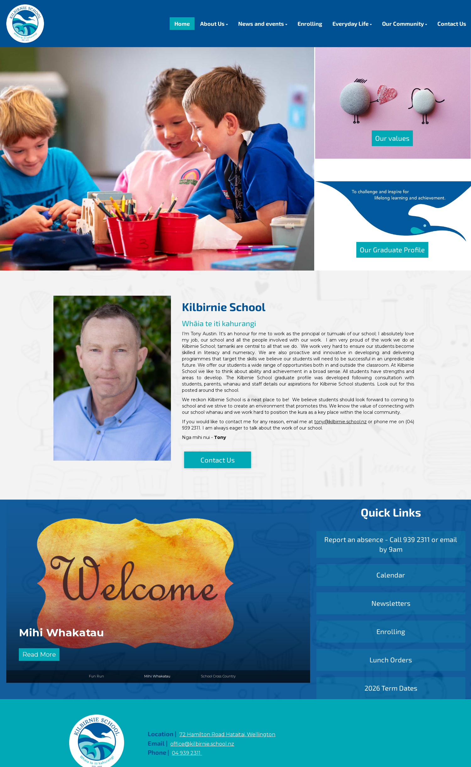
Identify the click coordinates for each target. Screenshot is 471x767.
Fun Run (96, 676)
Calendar (390, 575)
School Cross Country (218, 676)
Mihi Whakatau (61, 632)
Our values (392, 138)
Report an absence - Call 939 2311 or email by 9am (390, 544)
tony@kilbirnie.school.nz (340, 422)
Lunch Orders (391, 659)
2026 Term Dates (390, 688)
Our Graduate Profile (392, 249)
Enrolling (390, 631)
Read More (39, 654)
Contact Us (217, 460)
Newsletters (390, 603)
